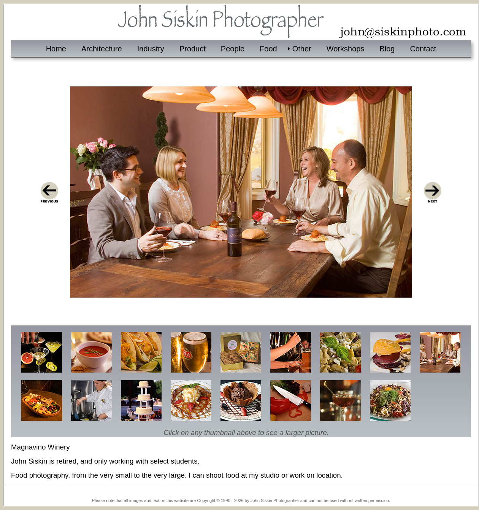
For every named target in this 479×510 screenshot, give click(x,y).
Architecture (101, 49)
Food (268, 49)
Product (192, 49)
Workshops (346, 49)
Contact (423, 49)
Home (56, 49)
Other (301, 49)
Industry (150, 49)
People (232, 49)
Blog (387, 49)
